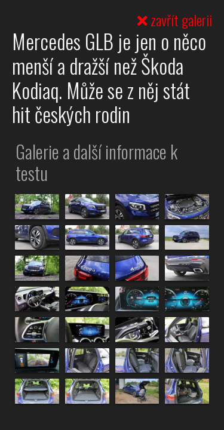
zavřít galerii (174, 19)
